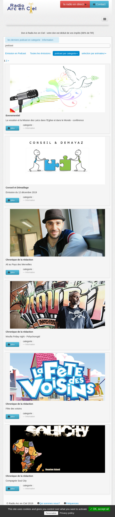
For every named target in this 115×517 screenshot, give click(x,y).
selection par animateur (94, 53)
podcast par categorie (66, 53)
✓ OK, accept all (99, 509)
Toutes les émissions (40, 53)
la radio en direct (75, 4)
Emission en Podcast (15, 53)
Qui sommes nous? (48, 503)
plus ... (12, 128)
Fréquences (71, 503)
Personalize (51, 513)
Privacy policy (67, 513)
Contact (99, 4)
